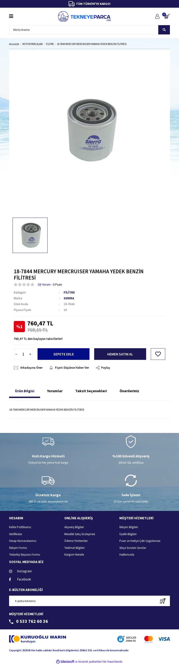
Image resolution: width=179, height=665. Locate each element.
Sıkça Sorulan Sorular (132, 548)
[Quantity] (23, 354)
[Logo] (84, 16)
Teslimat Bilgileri (74, 548)
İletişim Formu (18, 548)
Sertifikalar (15, 534)
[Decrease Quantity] (16, 354)
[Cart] (167, 16)
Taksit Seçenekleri (91, 390)
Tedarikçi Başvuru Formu (24, 555)
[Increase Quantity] (30, 354)
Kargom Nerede (74, 555)
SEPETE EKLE (63, 354)
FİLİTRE (69, 292)
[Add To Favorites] (158, 354)
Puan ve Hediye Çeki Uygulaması (139, 541)
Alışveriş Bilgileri (74, 527)
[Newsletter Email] (89, 601)
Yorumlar (54, 390)
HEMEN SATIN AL (120, 354)
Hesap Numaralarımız (22, 541)
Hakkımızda (126, 555)
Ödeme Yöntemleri (76, 541)
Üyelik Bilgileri (128, 534)
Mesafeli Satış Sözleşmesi (79, 534)
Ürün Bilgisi (24, 390)
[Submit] (162, 601)
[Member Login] (157, 16)
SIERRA (69, 298)
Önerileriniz (129, 390)
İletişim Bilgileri (128, 527)
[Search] (89, 29)
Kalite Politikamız (20, 527)
